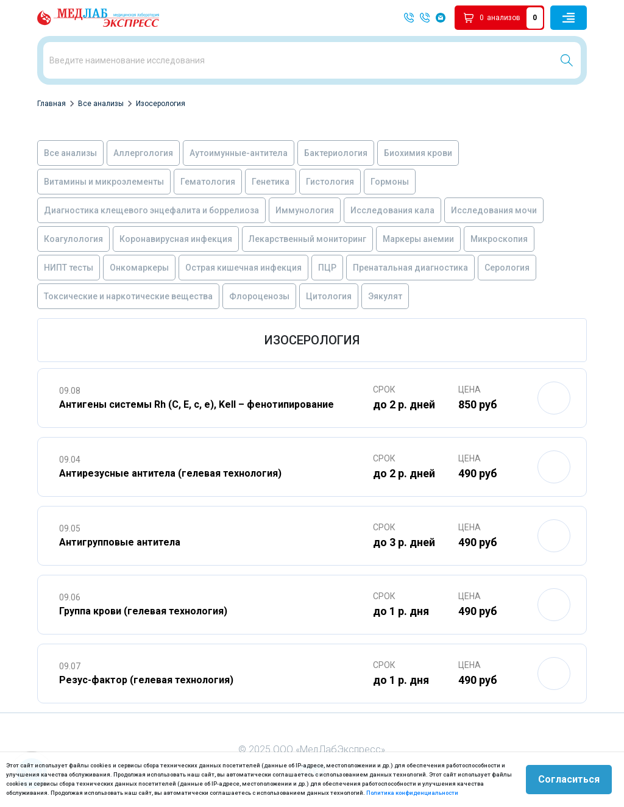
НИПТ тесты (68, 267)
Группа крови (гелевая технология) (143, 611)
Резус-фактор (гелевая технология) (146, 680)
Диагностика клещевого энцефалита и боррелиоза (151, 210)
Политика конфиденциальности (412, 792)
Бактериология (335, 153)
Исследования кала (392, 210)
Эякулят (385, 296)
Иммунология (304, 210)
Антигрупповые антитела (119, 542)
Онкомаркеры (139, 267)
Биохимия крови (418, 153)
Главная (51, 103)
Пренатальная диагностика (410, 267)
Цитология (329, 296)
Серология (507, 267)
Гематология (207, 182)
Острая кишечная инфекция (243, 267)
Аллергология (143, 153)
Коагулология (73, 239)
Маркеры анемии (418, 239)
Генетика (270, 182)
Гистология (330, 182)
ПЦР (327, 267)
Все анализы (101, 103)
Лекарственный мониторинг (307, 239)
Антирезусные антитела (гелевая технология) (170, 473)
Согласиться (569, 779)
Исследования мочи (494, 210)
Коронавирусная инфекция (175, 239)
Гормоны (389, 182)
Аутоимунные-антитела (239, 153)
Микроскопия (499, 239)
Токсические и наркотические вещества (128, 296)
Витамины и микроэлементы (104, 182)
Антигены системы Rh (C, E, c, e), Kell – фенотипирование (196, 404)
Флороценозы (259, 296)
